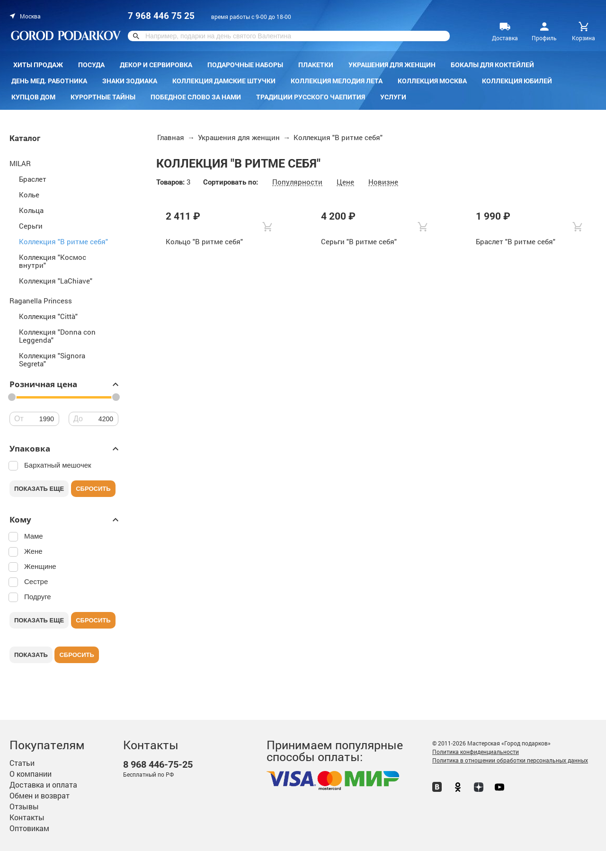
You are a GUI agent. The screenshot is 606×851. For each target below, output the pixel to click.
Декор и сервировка (156, 65)
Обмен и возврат (39, 795)
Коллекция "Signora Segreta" (52, 359)
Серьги (31, 225)
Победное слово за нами (196, 97)
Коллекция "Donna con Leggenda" (57, 336)
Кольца (31, 210)
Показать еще (39, 488)
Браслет (32, 179)
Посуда (91, 65)
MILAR (20, 163)
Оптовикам (29, 828)
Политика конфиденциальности (475, 751)
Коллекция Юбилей (517, 81)
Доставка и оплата (43, 784)
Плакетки (315, 65)
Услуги (393, 97)
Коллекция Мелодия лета (337, 81)
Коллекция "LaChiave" (55, 280)
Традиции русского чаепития (310, 97)
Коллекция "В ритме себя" (63, 241)
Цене (345, 182)
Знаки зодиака (129, 81)
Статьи (22, 763)
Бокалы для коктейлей (492, 65)
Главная (170, 137)
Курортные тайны (103, 97)
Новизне (383, 182)
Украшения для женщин (392, 65)
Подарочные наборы (245, 65)
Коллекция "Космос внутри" (52, 261)
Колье (29, 194)
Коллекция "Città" (48, 316)
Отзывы (24, 806)
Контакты (27, 817)
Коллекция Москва (432, 81)
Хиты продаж (38, 65)
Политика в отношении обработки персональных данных (510, 760)
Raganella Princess (40, 300)
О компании (30, 774)
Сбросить (93, 488)
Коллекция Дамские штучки (224, 81)
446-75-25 (158, 764)
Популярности (297, 182)
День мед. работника (49, 81)
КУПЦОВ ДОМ (33, 97)
